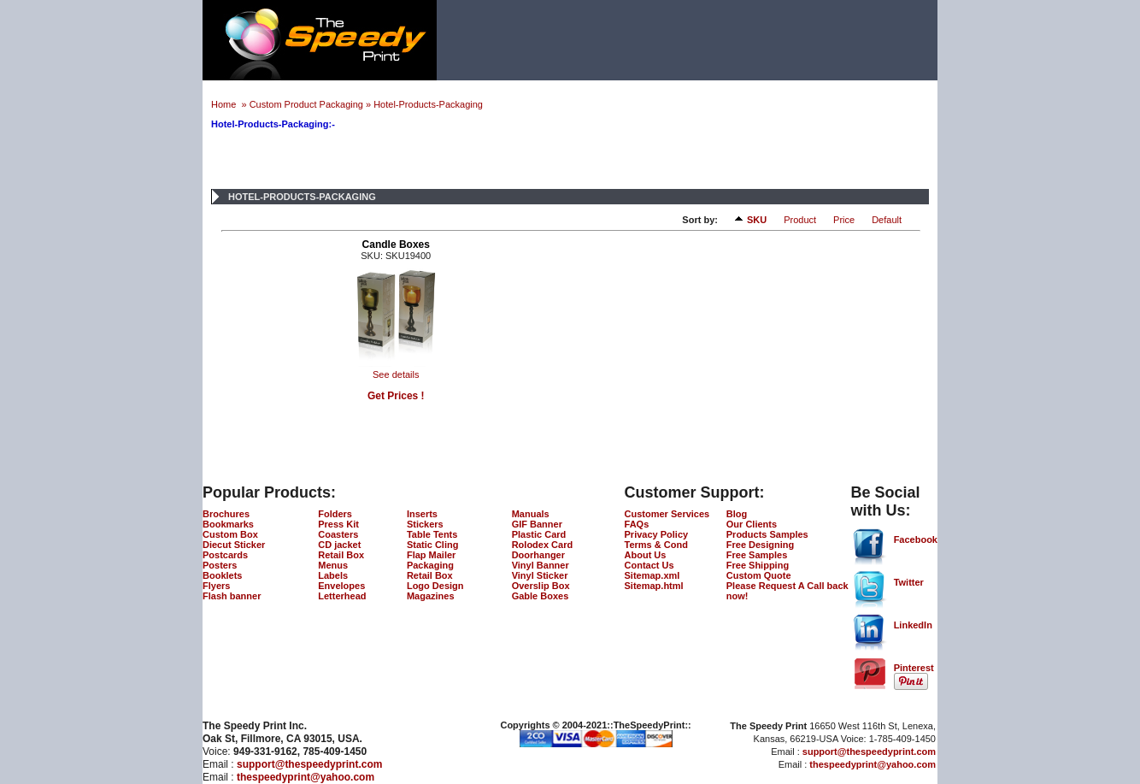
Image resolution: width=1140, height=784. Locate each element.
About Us (646, 555)
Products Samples (767, 534)
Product (800, 220)
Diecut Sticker (234, 544)
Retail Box (341, 555)
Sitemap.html (654, 586)
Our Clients (751, 524)
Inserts (422, 514)
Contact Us (649, 565)
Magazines (431, 596)
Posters (220, 565)
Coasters (338, 534)
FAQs (637, 524)
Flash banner (232, 596)
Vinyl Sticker (540, 575)
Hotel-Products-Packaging (428, 104)
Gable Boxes (540, 596)
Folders (335, 514)
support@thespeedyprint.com (309, 764)
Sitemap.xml (652, 575)
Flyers (216, 586)
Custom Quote (758, 575)
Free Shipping (757, 565)
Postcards (225, 555)
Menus (333, 565)
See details (396, 374)
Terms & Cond (656, 544)
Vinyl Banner (540, 565)
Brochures (226, 514)
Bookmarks (228, 524)
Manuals (530, 514)
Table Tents (432, 534)
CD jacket (339, 544)
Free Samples (757, 555)
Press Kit (338, 524)
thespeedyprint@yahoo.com (305, 777)
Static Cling (433, 544)
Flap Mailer (431, 555)
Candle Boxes (396, 245)
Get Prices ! (396, 396)
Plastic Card (539, 534)
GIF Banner (537, 524)
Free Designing (760, 544)
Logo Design (435, 586)
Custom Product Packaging (306, 104)
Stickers (425, 524)
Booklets (222, 575)
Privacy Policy (657, 534)
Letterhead (342, 596)
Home (224, 104)
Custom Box (230, 534)
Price (844, 220)
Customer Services (667, 514)
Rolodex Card (542, 544)
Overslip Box (541, 586)
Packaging (430, 565)
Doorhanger (538, 555)
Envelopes (341, 586)
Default (887, 220)
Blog (736, 514)
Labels (333, 575)
